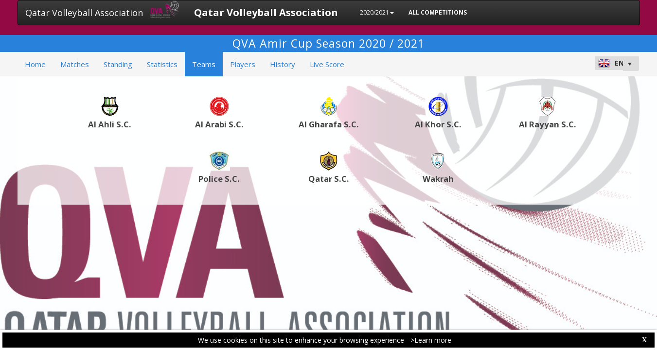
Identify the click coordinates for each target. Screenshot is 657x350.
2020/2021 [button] (377, 12)
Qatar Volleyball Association (84, 12)
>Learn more (430, 340)
